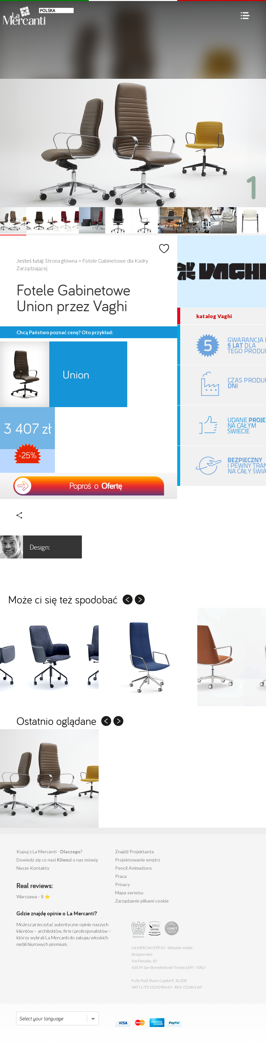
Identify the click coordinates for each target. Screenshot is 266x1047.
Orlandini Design (29, 546)
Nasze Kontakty (32, 868)
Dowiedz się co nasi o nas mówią (57, 859)
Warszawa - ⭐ (33, 896)
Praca (121, 876)
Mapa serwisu (129, 892)
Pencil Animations (133, 868)
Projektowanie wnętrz (137, 859)
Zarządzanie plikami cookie (142, 901)
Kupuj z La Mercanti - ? (49, 851)
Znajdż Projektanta (134, 851)
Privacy (122, 884)
